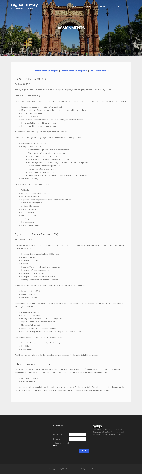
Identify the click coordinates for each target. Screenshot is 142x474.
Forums (127, 6)
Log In (84, 451)
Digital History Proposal (73, 70)
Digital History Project (45, 70)
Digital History (24, 5)
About (61, 6)
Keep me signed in (62, 444)
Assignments (89, 6)
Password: (57, 439)
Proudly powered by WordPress (59, 469)
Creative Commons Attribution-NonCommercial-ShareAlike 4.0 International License (108, 432)
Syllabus (73, 6)
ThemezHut (89, 469)
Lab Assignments (99, 70)
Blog (116, 6)
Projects (104, 6)
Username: (58, 434)
